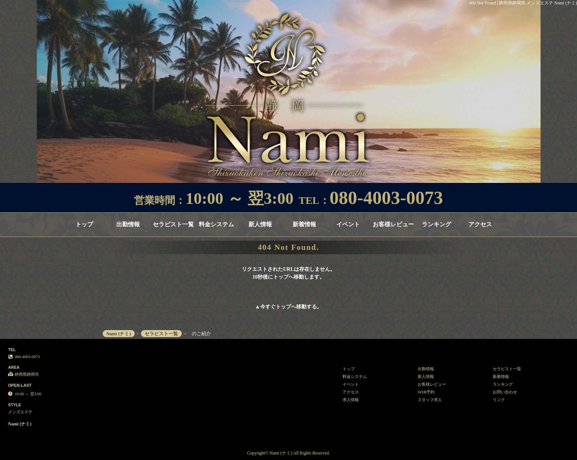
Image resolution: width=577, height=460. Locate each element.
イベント (348, 224)
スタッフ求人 (430, 399)
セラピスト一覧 (173, 224)
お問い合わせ (505, 392)
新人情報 (260, 224)
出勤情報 (128, 224)
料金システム (216, 224)
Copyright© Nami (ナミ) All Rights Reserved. (288, 453)
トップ (84, 224)
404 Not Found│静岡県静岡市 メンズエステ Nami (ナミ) (523, 3)
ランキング (436, 224)
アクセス (480, 224)
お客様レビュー (393, 224)
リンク (499, 399)
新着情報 (304, 224)
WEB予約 (426, 392)
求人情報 (351, 399)
